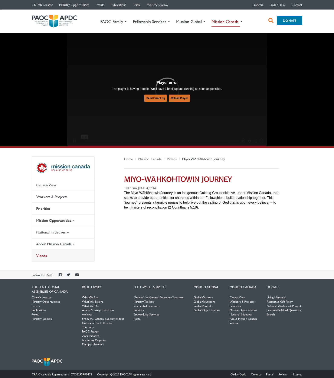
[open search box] (271, 20)
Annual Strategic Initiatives (98, 310)
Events (100, 5)
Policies (283, 374)
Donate (289, 20)
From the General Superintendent (103, 318)
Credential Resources (147, 306)
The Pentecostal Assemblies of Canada (54, 21)
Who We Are (90, 297)
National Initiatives (52, 232)
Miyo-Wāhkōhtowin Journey (203, 159)
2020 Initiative (90, 335)
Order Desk (277, 5)
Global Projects (203, 306)
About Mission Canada (55, 244)
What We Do (90, 306)
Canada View (46, 185)
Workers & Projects (52, 196)
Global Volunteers (204, 301)
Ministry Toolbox (157, 5)
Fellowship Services (150, 287)
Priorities (43, 208)
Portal (136, 5)
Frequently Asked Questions (284, 310)
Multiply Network (93, 344)
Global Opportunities (207, 310)
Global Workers (203, 297)
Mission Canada (63, 168)
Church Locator (42, 5)
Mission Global (206, 287)
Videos (41, 255)
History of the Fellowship (97, 323)
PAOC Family (91, 287)
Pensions (139, 310)
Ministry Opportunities (74, 5)
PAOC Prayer (90, 331)
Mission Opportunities (55, 220)
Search (271, 314)
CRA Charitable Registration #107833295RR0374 (62, 374)
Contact (297, 5)
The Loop (88, 327)
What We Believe (92, 301)
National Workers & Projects (284, 306)
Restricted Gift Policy (280, 301)
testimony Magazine (94, 340)
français (258, 5)
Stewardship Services (146, 314)
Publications (118, 5)
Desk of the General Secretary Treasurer (159, 297)
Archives (87, 314)
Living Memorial (276, 297)
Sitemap (297, 374)
